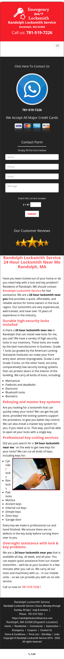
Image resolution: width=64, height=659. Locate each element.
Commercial (36, 626)
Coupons (32, 630)
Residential (20, 626)
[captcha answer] (35, 204)
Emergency (18, 630)
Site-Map (46, 634)
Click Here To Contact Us (32, 66)
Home (8, 626)
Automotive (52, 626)
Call (32, 654)
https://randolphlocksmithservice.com (32, 618)
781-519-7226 (39, 32)
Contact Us (46, 630)
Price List (34, 634)
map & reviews (40, 610)
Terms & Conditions (14, 634)
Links (57, 634)
